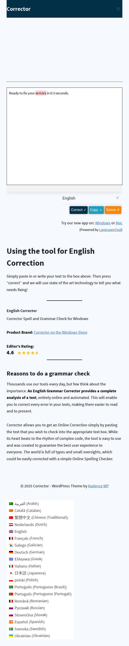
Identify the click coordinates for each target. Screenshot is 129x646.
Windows (102, 222)
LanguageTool (110, 229)
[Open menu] (118, 8)
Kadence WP (98, 485)
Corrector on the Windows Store (60, 332)
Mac (119, 222)
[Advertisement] (64, 51)
